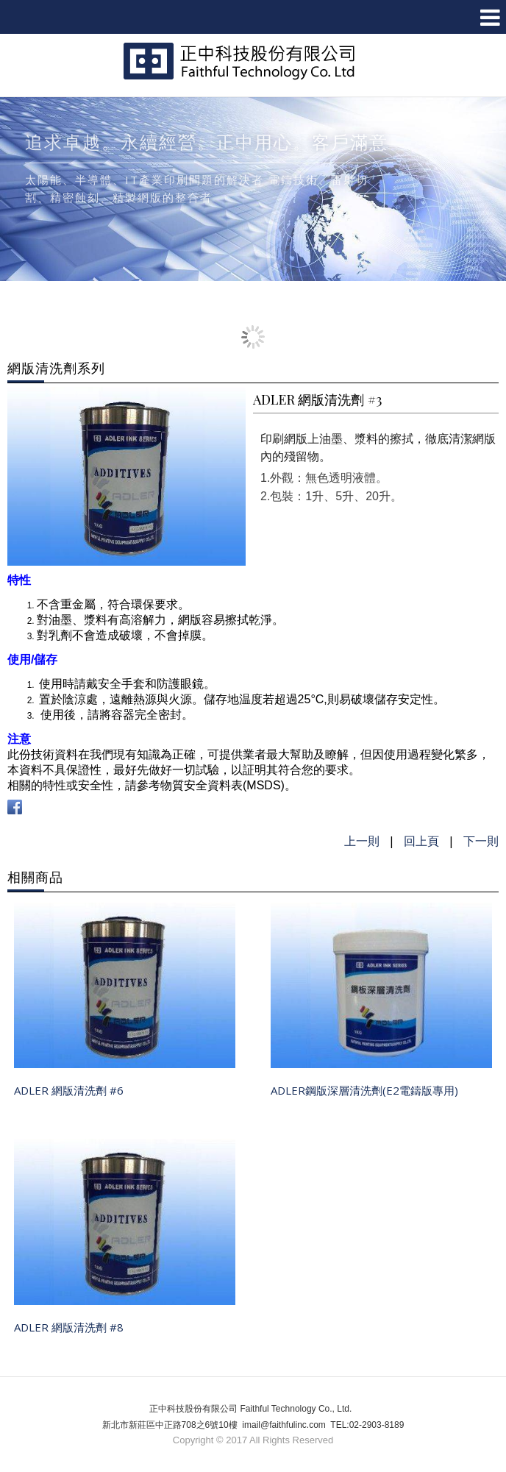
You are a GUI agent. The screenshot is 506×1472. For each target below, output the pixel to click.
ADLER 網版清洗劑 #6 (69, 1090)
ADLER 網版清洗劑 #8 (69, 1327)
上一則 (362, 841)
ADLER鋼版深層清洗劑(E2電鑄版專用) (364, 1090)
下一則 (481, 841)
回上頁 (421, 841)
